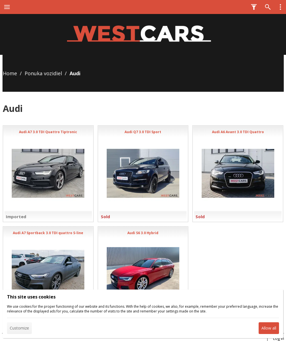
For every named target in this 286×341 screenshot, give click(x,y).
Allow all (268, 328)
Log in (278, 338)
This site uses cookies (31, 297)
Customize (19, 328)
